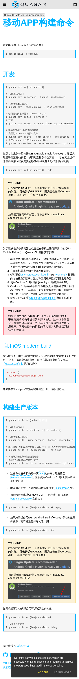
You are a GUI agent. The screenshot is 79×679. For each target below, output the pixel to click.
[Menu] (4, 4)
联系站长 (22, 645)
